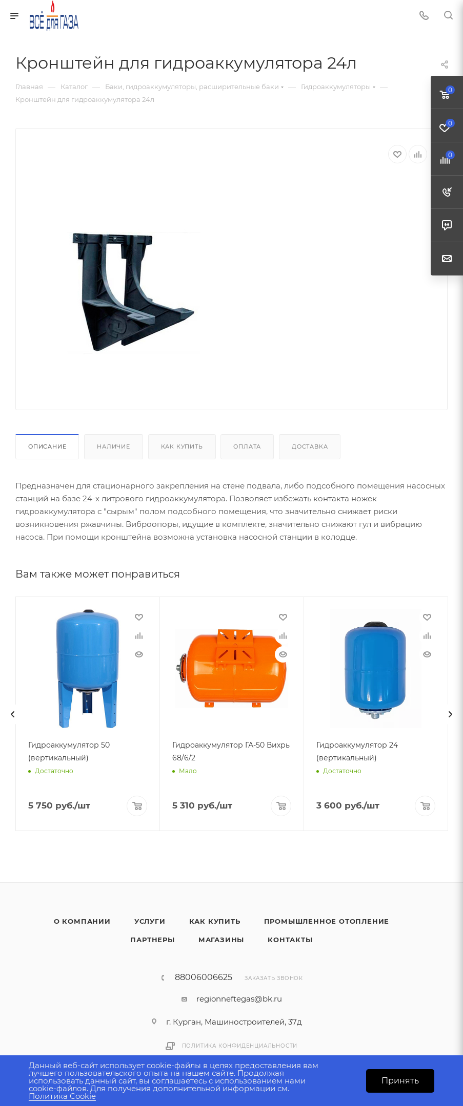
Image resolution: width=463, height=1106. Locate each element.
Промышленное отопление (327, 920)
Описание (47, 446)
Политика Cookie (62, 1096)
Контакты (290, 938)
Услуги (150, 920)
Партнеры (152, 938)
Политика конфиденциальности (240, 1044)
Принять (400, 1081)
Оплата (247, 446)
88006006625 (203, 976)
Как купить (182, 446)
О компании (82, 920)
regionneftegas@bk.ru (239, 998)
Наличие (113, 446)
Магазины (221, 938)
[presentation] (13, 714)
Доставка (310, 446)
